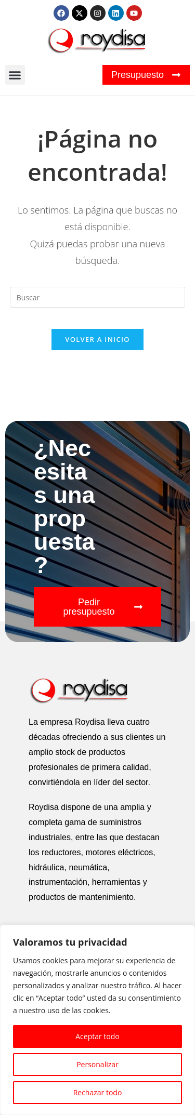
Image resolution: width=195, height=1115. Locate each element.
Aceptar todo (97, 1036)
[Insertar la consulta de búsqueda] (98, 297)
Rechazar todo (97, 1092)
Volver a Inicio (97, 339)
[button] (15, 75)
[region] (97, 1020)
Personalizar (97, 1064)
